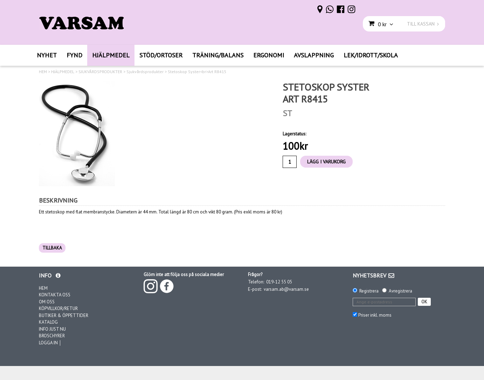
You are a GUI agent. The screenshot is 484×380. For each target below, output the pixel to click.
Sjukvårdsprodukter (145, 71)
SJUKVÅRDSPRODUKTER (100, 71)
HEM (43, 71)
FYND (74, 55)
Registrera (369, 291)
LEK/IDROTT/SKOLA (371, 55)
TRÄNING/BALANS (217, 55)
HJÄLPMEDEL (111, 55)
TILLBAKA (52, 248)
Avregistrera (400, 291)
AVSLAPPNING (314, 55)
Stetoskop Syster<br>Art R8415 (197, 71)
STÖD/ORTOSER (160, 55)
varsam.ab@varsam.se (286, 289)
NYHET (47, 55)
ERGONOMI (268, 55)
